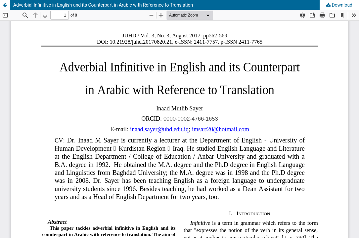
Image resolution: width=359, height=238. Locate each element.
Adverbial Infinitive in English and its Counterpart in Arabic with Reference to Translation (103, 5)
